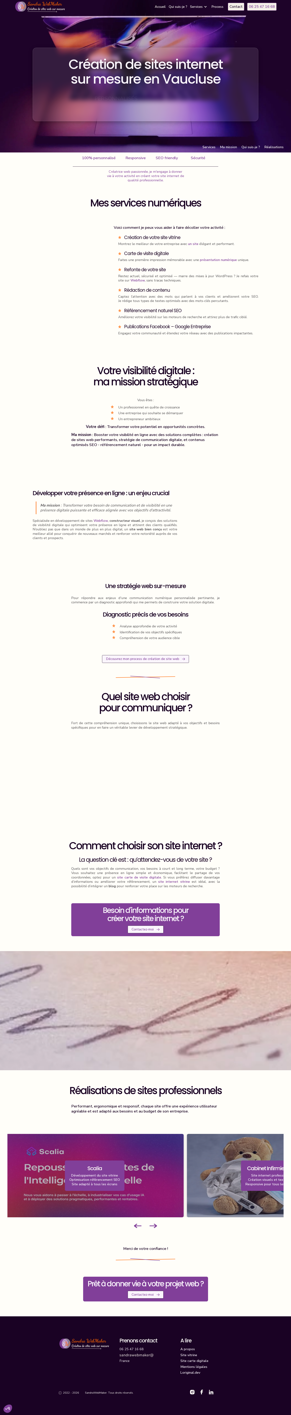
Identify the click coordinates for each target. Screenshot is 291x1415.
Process (217, 6)
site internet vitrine (174, 881)
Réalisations (274, 147)
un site (193, 244)
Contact (236, 6)
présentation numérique (218, 260)
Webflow (137, 280)
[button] (199, 6)
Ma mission (228, 147)
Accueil (160, 6)
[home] (40, 6)
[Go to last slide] (138, 1225)
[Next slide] (153, 1225)
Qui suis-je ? (178, 6)
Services (208, 147)
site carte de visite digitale (139, 877)
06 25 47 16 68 (262, 6)
